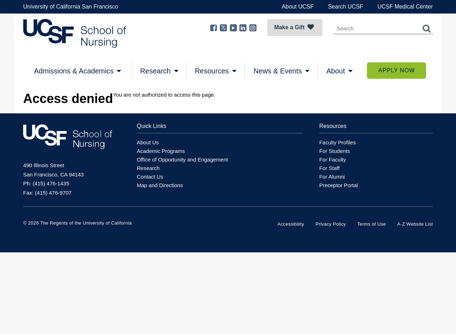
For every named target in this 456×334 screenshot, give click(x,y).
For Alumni (332, 177)
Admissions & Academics (77, 71)
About (339, 71)
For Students (334, 151)
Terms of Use (371, 224)
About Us (148, 142)
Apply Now (396, 70)
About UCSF (298, 7)
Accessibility (291, 224)
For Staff (329, 168)
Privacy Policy (331, 224)
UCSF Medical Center (405, 7)
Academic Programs (161, 151)
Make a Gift (294, 27)
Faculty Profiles (337, 142)
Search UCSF (345, 7)
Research (159, 71)
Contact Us (150, 177)
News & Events (281, 71)
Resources (215, 71)
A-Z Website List (415, 224)
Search (427, 28)
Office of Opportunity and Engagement (182, 159)
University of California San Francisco (70, 7)
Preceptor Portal (338, 185)
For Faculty (332, 159)
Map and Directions (160, 185)
